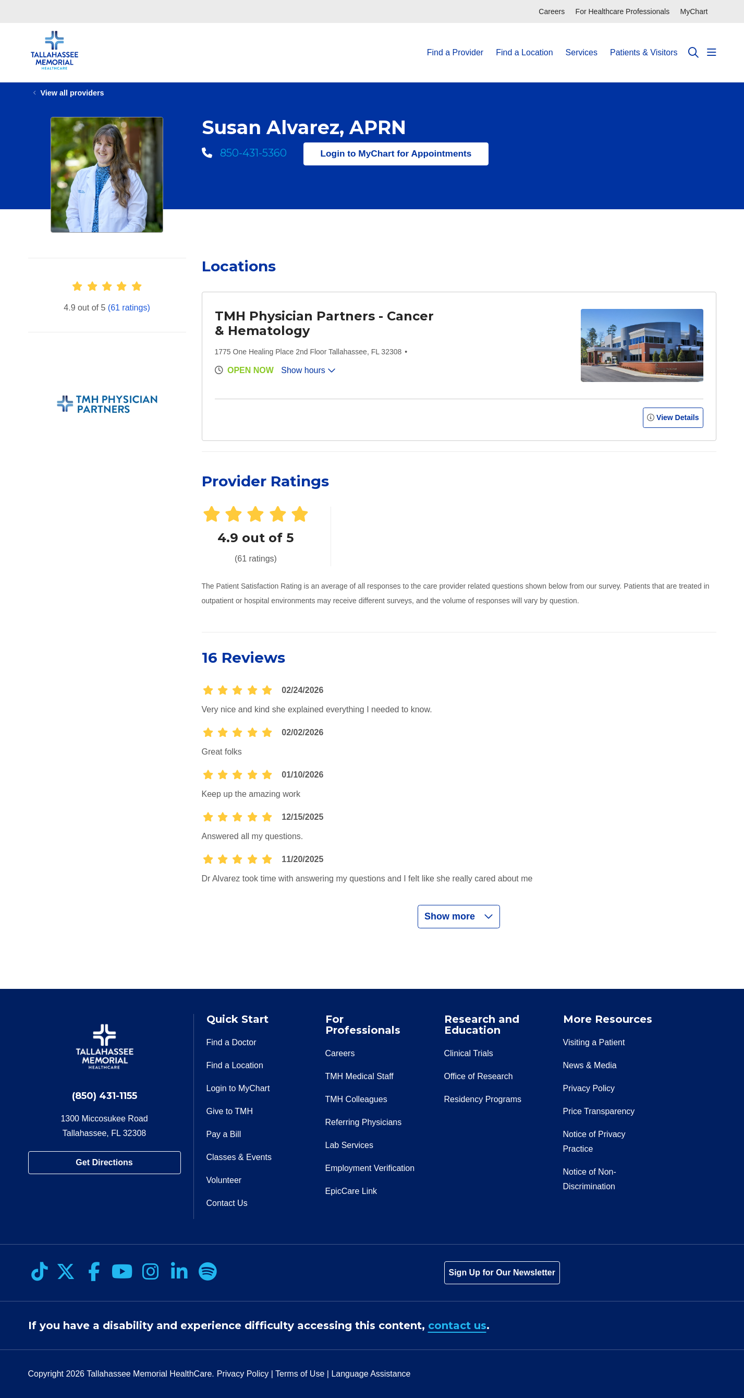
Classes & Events (239, 1157)
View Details (673, 417)
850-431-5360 (244, 153)
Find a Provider (455, 43)
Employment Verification (370, 1168)
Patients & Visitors (644, 43)
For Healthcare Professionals (623, 11)
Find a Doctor (231, 1042)
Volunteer (224, 1180)
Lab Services (349, 1145)
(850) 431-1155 (104, 1096)
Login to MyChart (238, 1088)
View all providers (72, 93)
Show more (458, 916)
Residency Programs (483, 1099)
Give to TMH (229, 1111)
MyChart (694, 11)
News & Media (590, 1065)
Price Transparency (599, 1111)
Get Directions (104, 1162)
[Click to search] (693, 52)
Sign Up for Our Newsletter (502, 1272)
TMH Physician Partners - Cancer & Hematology (324, 323)
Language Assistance (370, 1373)
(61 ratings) (129, 307)
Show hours (308, 370)
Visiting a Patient (594, 1042)
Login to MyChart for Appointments (396, 153)
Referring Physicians (363, 1122)
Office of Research (478, 1076)
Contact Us (227, 1203)
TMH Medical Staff (359, 1076)
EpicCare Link (351, 1191)
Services (581, 43)
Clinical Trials (468, 1053)
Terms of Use (299, 1373)
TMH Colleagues (356, 1099)
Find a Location (524, 43)
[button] (711, 52)
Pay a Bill (223, 1134)
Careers (552, 11)
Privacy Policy (589, 1088)
